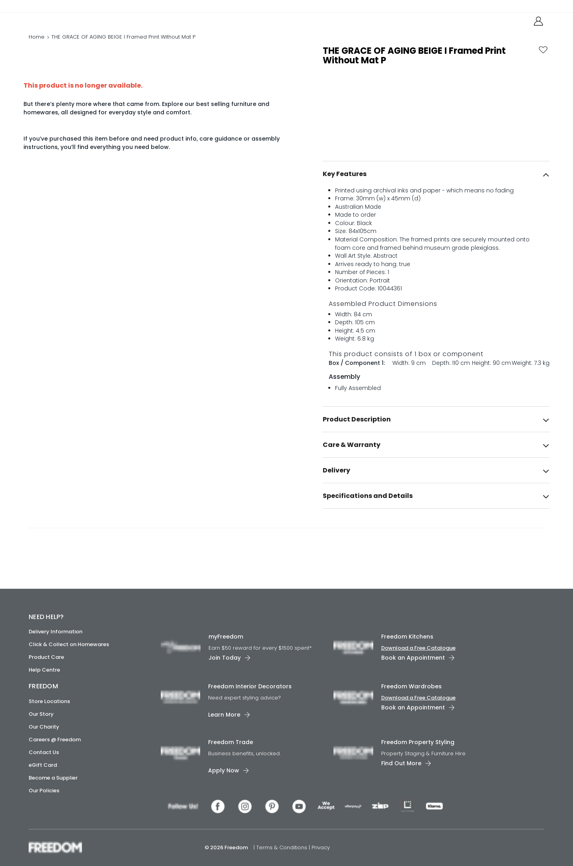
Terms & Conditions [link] (282, 847)
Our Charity (44, 727)
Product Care (46, 657)
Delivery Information (55, 631)
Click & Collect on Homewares (69, 644)
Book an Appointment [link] (413, 658)
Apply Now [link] (223, 770)
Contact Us (44, 752)
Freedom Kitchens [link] (407, 637)
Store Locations (49, 701)
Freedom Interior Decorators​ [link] (250, 686)
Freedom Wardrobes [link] (411, 686)
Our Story (41, 714)
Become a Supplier (53, 778)
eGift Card (43, 765)
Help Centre (44, 670)
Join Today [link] (225, 658)
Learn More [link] (224, 715)
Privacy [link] (321, 847)
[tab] (436, 191)
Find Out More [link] (401, 763)
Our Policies (44, 790)
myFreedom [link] (226, 637)
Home (37, 45)
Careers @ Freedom (55, 739)
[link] (64, 23)
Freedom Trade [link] (230, 742)
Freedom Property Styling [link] (417, 742)
